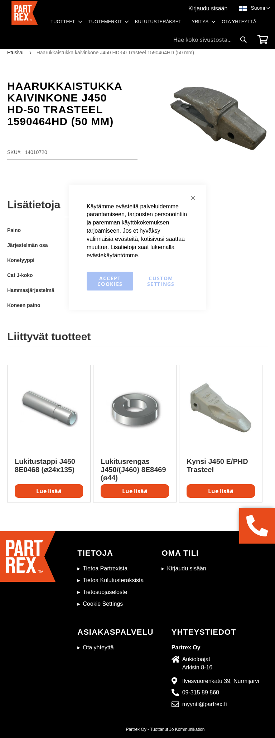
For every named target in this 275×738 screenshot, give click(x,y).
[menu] (155, 24)
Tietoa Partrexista (105, 568)
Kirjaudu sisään (207, 8)
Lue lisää (49, 491)
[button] (260, 8)
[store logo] (24, 16)
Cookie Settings (103, 604)
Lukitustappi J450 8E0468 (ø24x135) (45, 465)
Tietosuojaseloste (105, 592)
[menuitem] (64, 21)
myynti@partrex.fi (204, 704)
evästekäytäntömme (112, 255)
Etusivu (15, 52)
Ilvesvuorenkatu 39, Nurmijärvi (220, 681)
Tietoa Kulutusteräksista (113, 580)
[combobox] (210, 39)
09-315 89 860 (200, 692)
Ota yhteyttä (98, 647)
